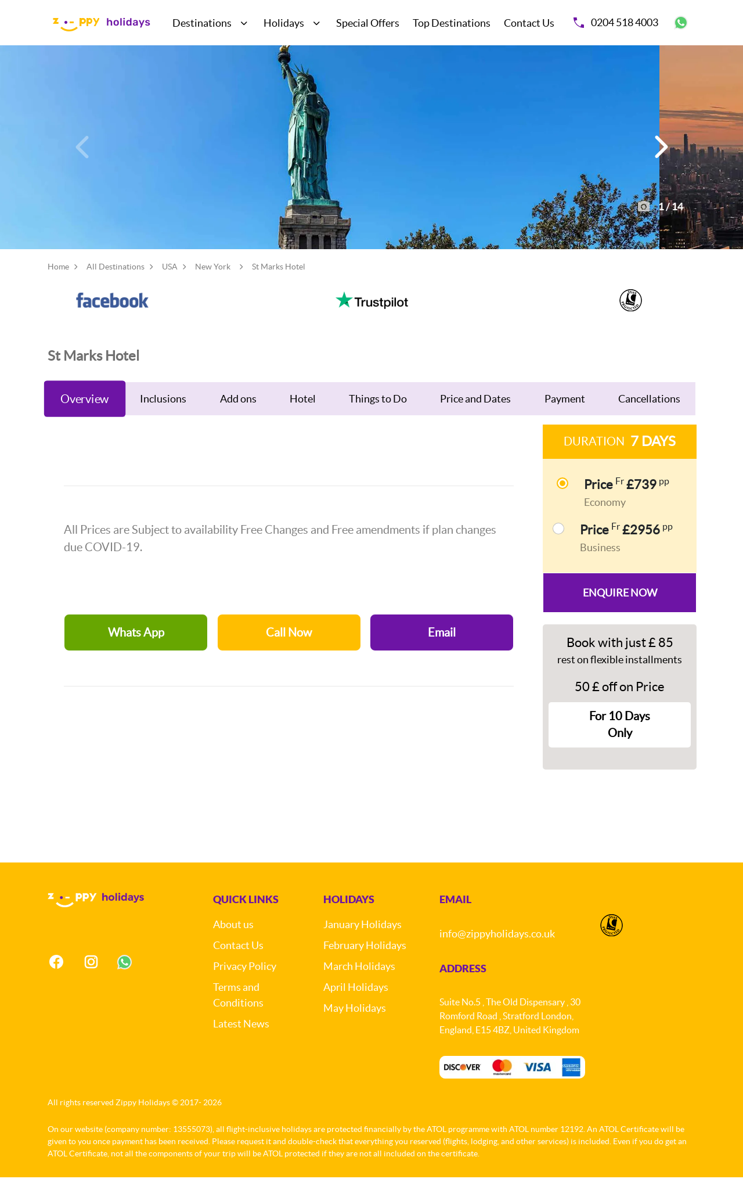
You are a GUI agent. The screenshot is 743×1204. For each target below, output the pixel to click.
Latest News (241, 1051)
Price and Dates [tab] (475, 425)
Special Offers (367, 23)
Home (58, 292)
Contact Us (529, 23)
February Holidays (364, 972)
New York (212, 292)
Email (442, 658)
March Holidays (359, 993)
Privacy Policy (244, 993)
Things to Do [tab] (378, 425)
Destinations (202, 23)
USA (170, 292)
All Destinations (115, 292)
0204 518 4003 (616, 22)
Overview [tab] (84, 425)
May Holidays (354, 1035)
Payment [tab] (564, 425)
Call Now (289, 658)
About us (233, 952)
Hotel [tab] (303, 425)
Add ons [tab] (238, 425)
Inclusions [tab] (163, 425)
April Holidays (355, 1014)
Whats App (136, 658)
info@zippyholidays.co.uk (497, 961)
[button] (660, 160)
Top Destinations (451, 23)
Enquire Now (620, 619)
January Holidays (362, 952)
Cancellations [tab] (649, 425)
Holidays (284, 23)
